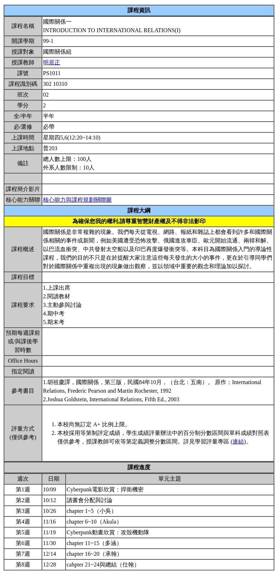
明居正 (51, 62)
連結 (238, 441)
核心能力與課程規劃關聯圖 (77, 200)
